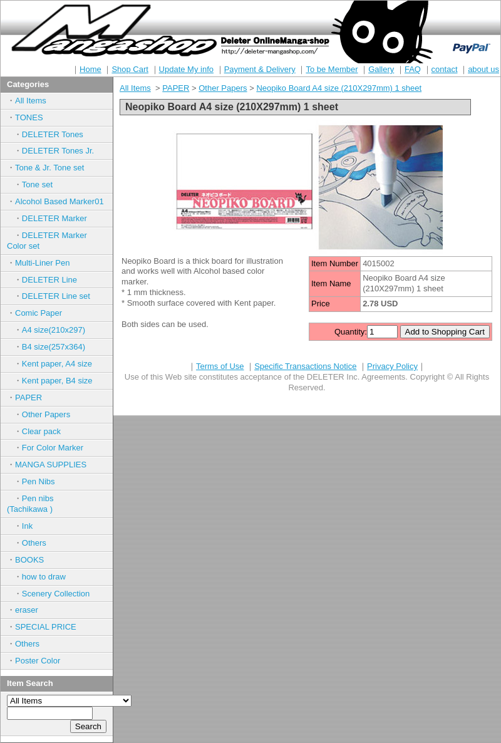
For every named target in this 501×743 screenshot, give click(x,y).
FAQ (413, 69)
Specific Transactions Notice (305, 366)
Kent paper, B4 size (57, 380)
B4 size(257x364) (53, 346)
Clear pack (41, 431)
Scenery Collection (56, 593)
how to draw (44, 576)
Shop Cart (129, 69)
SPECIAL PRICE (45, 626)
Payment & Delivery (260, 69)
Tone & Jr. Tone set (49, 167)
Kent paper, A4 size (57, 363)
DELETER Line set (56, 296)
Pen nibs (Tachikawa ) (42, 504)
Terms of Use (220, 366)
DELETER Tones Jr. (58, 150)
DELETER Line (49, 279)
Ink (27, 526)
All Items (30, 100)
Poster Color (37, 660)
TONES (29, 117)
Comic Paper (38, 313)
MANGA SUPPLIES (50, 464)
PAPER (28, 397)
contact (444, 69)
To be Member (332, 69)
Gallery (381, 69)
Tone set (37, 184)
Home (90, 69)
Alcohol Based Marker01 (59, 201)
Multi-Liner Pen (42, 263)
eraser (26, 610)
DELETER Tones (52, 134)
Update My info (186, 69)
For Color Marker (52, 447)
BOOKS (29, 559)
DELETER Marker (54, 218)
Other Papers (46, 414)
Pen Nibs (38, 481)
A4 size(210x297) (53, 330)
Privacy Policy (392, 366)
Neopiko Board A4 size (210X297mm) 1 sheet (338, 88)
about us (483, 69)
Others (34, 543)
